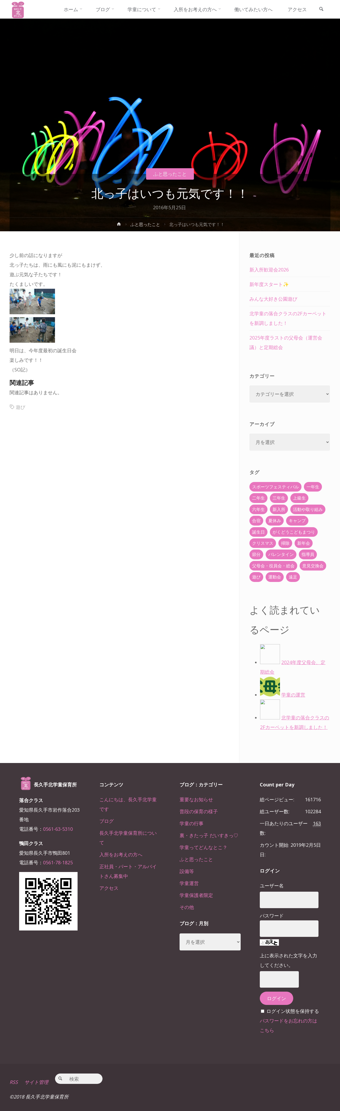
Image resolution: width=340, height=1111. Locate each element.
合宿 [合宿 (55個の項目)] (256, 520)
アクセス (108, 888)
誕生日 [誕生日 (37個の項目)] (258, 532)
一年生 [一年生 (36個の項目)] (313, 487)
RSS (14, 1082)
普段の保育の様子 (199, 811)
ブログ (106, 821)
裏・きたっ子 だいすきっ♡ (209, 835)
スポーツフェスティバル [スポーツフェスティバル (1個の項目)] (275, 487)
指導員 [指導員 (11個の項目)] (307, 554)
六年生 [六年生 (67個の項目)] (258, 509)
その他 (187, 907)
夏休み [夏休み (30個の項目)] (274, 520)
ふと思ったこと (170, 174)
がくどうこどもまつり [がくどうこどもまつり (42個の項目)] (294, 532)
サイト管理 (36, 1082)
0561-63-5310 (58, 829)
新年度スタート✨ (269, 284)
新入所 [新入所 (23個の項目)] (279, 509)
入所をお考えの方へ (120, 854)
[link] (321, 9)
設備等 (187, 871)
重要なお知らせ (196, 799)
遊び (20, 407)
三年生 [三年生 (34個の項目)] (279, 498)
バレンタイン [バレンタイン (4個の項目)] (281, 554)
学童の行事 (191, 823)
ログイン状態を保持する (292, 1011)
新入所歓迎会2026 (269, 269)
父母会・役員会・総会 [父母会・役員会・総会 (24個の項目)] (273, 566)
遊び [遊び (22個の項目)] (256, 577)
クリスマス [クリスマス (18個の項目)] (262, 543)
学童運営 (189, 883)
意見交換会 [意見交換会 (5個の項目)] (313, 566)
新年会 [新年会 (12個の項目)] (303, 543)
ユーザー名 (272, 885)
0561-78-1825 (58, 862)
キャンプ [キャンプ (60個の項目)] (297, 520)
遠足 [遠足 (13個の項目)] (293, 577)
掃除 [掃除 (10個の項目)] (285, 543)
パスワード (272, 915)
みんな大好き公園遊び (273, 299)
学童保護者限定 (196, 895)
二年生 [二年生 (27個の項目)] (258, 498)
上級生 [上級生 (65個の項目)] (299, 498)
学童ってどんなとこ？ (203, 847)
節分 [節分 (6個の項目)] (256, 554)
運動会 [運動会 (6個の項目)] (274, 577)
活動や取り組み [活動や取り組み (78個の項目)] (308, 509)
